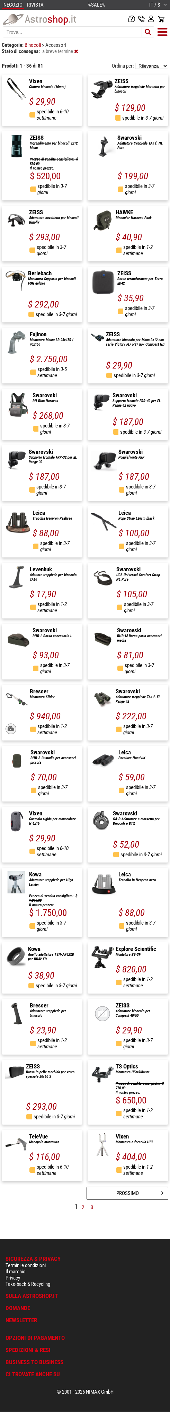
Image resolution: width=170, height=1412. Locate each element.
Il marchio (16, 1271)
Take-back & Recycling (28, 1284)
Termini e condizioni (26, 1265)
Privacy (13, 1278)
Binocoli (33, 45)
